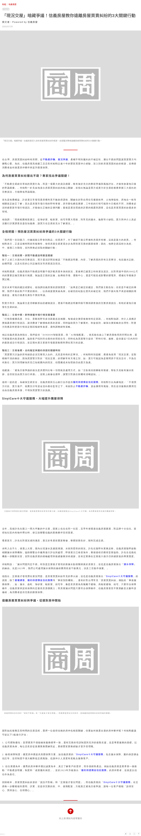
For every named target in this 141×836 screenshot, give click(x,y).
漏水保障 (129, 564)
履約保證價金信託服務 (85, 382)
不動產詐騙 (49, 159)
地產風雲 (12, 4)
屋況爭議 (63, 159)
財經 (4, 4)
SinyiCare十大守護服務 (119, 576)
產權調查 (20, 580)
